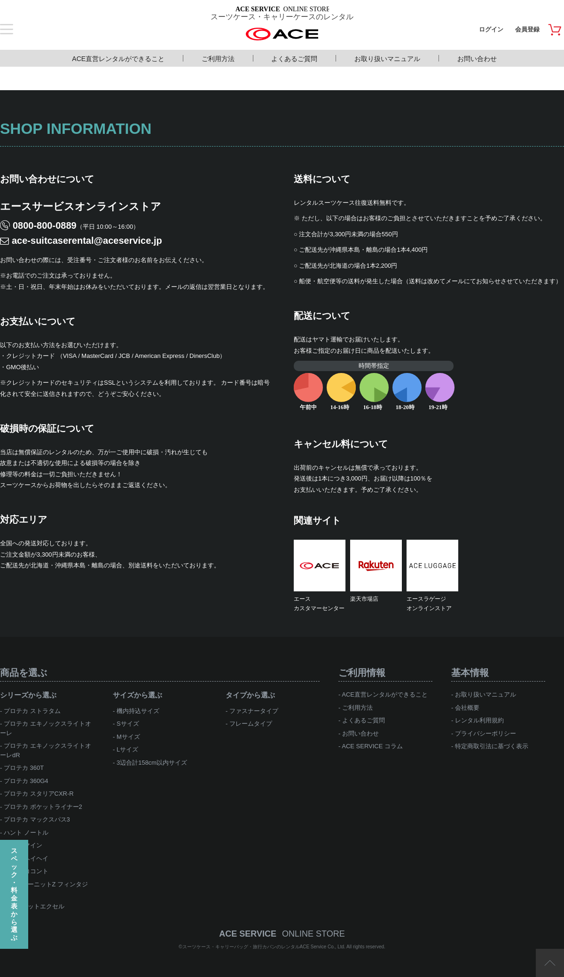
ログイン (491, 29)
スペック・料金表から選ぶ (14, 894)
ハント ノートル (26, 832)
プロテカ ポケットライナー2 (43, 806)
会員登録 (527, 29)
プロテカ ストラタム (32, 710)
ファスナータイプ (253, 710)
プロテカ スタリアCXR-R (39, 793)
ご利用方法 (218, 58)
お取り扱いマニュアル (387, 58)
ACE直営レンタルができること (118, 58)
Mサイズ (128, 736)
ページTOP (550, 963)
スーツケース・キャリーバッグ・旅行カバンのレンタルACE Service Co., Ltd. (264, 946)
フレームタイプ (250, 723)
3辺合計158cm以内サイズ (152, 762)
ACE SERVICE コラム (372, 746)
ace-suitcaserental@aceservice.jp (87, 240)
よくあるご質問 (294, 58)
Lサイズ (127, 749)
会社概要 (467, 707)
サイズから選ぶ (137, 695)
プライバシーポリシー (485, 733)
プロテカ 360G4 (26, 780)
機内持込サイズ (138, 710)
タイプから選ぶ (250, 695)
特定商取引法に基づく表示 (491, 746)
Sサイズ (128, 723)
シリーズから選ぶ (28, 695)
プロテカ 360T (24, 767)
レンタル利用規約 (479, 720)
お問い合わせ (477, 58)
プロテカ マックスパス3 (37, 819)
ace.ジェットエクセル (34, 906)
